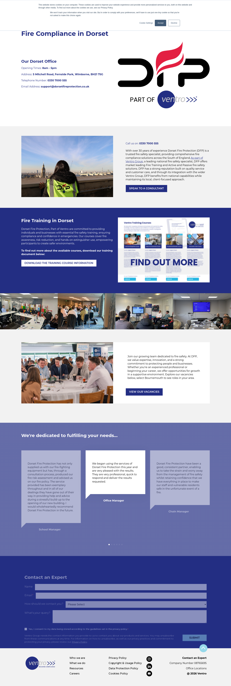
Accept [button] (160, 23)
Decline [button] (174, 23)
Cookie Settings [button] (146, 23)
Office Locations (196, 668)
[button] (109, 544)
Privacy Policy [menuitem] (118, 657)
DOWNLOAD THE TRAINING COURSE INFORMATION (59, 263)
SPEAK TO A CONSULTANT (146, 188)
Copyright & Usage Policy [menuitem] (125, 663)
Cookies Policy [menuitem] (118, 673)
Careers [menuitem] (74, 673)
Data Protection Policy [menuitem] (123, 668)
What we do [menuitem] (77, 663)
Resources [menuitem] (76, 668)
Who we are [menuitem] (77, 657)
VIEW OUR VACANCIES (144, 391)
